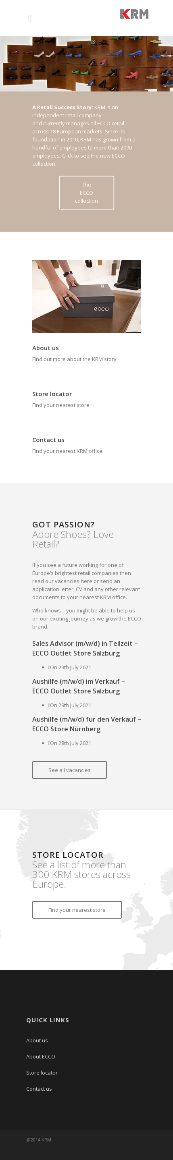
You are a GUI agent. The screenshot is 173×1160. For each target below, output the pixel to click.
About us (45, 348)
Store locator (52, 394)
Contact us (48, 440)
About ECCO (40, 1056)
